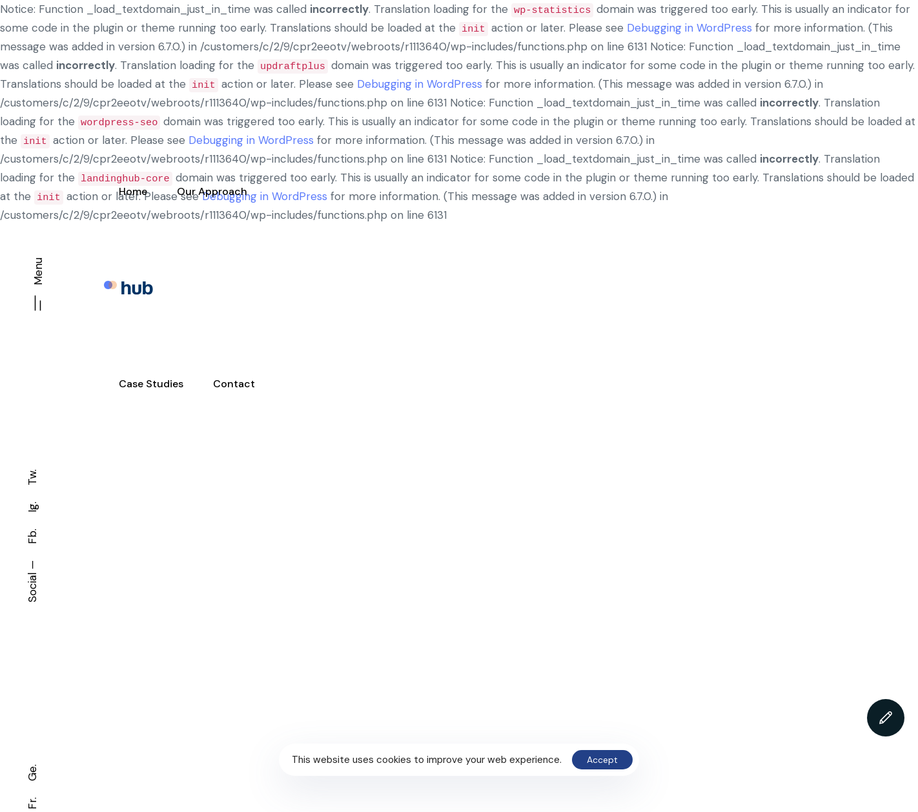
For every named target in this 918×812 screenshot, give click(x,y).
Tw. (32, 477)
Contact (234, 384)
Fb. (32, 536)
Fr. (32, 803)
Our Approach (212, 191)
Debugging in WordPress (689, 28)
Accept (602, 760)
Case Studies (151, 384)
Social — (32, 581)
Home (133, 191)
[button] (38, 289)
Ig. (32, 507)
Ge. (32, 772)
